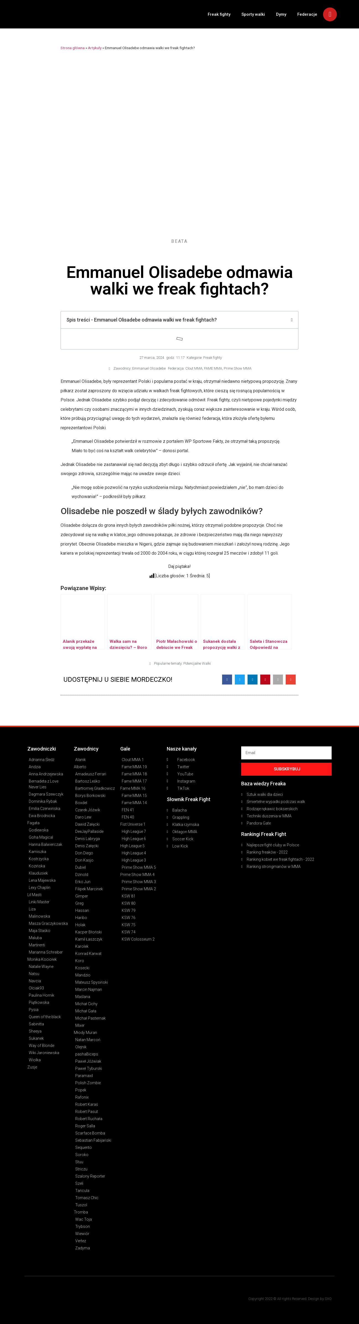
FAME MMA (213, 368)
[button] (227, 680)
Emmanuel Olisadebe (149, 368)
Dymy (281, 14)
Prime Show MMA (237, 368)
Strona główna (73, 48)
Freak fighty (219, 14)
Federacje (307, 14)
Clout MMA (193, 368)
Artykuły (95, 48)
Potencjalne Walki (197, 663)
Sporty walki (253, 14)
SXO (328, 1299)
